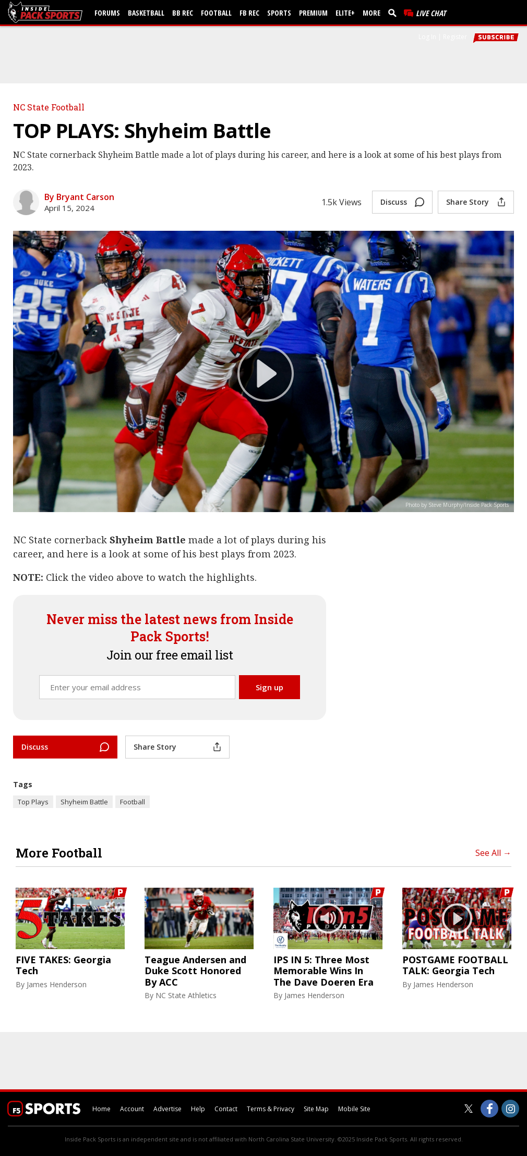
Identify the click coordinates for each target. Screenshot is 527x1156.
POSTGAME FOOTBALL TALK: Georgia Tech (455, 965)
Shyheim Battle (84, 801)
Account (132, 1108)
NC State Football (49, 107)
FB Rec (249, 13)
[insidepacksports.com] (47, 12)
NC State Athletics (186, 995)
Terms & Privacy (270, 1108)
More (371, 13)
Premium (313, 13)
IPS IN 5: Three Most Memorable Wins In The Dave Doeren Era (323, 971)
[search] (394, 12)
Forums (107, 13)
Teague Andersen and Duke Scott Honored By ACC (195, 971)
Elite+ (345, 13)
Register (455, 36)
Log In (427, 36)
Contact (225, 1108)
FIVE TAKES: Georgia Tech (63, 965)
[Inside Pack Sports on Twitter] (468, 1108)
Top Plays (33, 801)
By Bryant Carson (79, 197)
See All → (493, 853)
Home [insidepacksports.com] (101, 1108)
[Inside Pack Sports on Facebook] (489, 1108)
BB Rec (182, 13)
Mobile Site (354, 1108)
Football (216, 13)
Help (198, 1108)
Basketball (146, 13)
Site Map (316, 1108)
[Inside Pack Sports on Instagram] (510, 1108)
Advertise (167, 1108)
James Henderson (57, 984)
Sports (279, 13)
